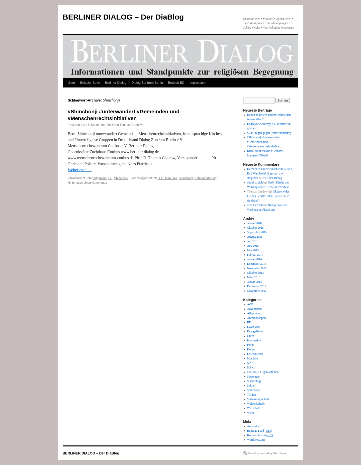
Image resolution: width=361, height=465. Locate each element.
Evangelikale (255, 331)
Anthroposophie (256, 318)
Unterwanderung (205, 178)
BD (110, 178)
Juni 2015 (253, 245)
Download (253, 327)
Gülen (250, 336)
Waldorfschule (256, 403)
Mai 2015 (253, 250)
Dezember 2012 (256, 286)
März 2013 (253, 277)
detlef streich (255, 182)
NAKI (251, 367)
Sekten (251, 385)
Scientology (254, 381)
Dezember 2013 (256, 263)
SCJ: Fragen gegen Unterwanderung (269, 133)
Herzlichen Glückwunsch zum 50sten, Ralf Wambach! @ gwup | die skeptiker (270, 173)
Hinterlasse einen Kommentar (87, 182)
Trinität (251, 394)
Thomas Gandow (131, 125)
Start (71, 82)
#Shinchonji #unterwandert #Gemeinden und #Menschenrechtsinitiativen (264, 142)
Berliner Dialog (115, 82)
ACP (250, 304)
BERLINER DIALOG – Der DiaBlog (123, 17)
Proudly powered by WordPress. (267, 453)
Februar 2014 (255, 254)
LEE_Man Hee (167, 178)
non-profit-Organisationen (263, 372)
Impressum (198, 82)
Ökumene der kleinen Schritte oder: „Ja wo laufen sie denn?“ (268, 196)
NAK (250, 363)
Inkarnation (254, 340)
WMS (250, 412)
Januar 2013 (254, 282)
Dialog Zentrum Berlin (147, 82)
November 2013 (257, 268)
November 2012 (257, 291)
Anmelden (253, 426)
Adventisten (254, 309)
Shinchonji (121, 178)
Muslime (252, 358)
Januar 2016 (254, 223)
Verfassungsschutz (258, 399)
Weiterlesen (80, 170)
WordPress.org (256, 439)
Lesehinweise (255, 354)
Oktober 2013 (255, 272)
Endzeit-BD (176, 82)
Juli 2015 (252, 241)
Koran (251, 349)
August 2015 (255, 236)
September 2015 (257, 232)
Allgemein (100, 178)
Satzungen (253, 376)
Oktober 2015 (255, 227)
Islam (250, 345)
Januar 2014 (254, 259)
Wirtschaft (253, 408)
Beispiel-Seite (90, 82)
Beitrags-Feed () (259, 431)
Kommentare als (260, 435)
